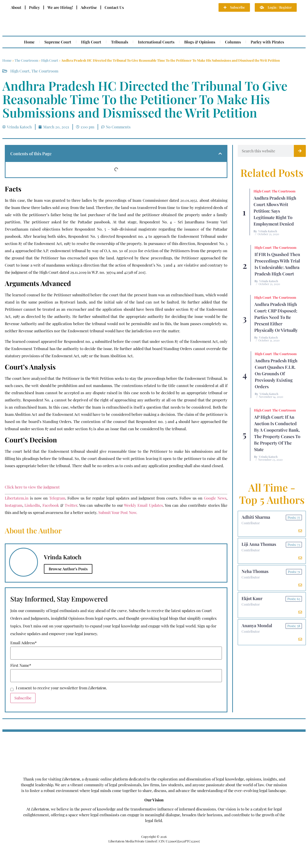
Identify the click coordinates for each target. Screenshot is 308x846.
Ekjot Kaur (252, 598)
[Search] (300, 151)
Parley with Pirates (267, 41)
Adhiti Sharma (256, 517)
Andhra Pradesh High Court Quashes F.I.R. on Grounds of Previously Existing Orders (276, 373)
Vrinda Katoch (267, 231)
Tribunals (119, 41)
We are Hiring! (60, 7)
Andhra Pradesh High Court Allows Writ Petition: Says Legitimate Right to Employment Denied (275, 211)
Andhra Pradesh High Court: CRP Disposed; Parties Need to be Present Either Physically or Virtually (276, 317)
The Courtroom (26, 60)
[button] (220, 153)
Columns (233, 41)
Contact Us (114, 7)
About (16, 7)
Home (29, 41)
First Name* (20, 665)
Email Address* (23, 643)
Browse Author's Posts (68, 568)
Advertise (89, 7)
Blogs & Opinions (199, 41)
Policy (34, 7)
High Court (91, 41)
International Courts (156, 41)
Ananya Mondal (257, 625)
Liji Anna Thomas (259, 544)
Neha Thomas (255, 571)
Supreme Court (57, 41)
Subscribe (22, 697)
